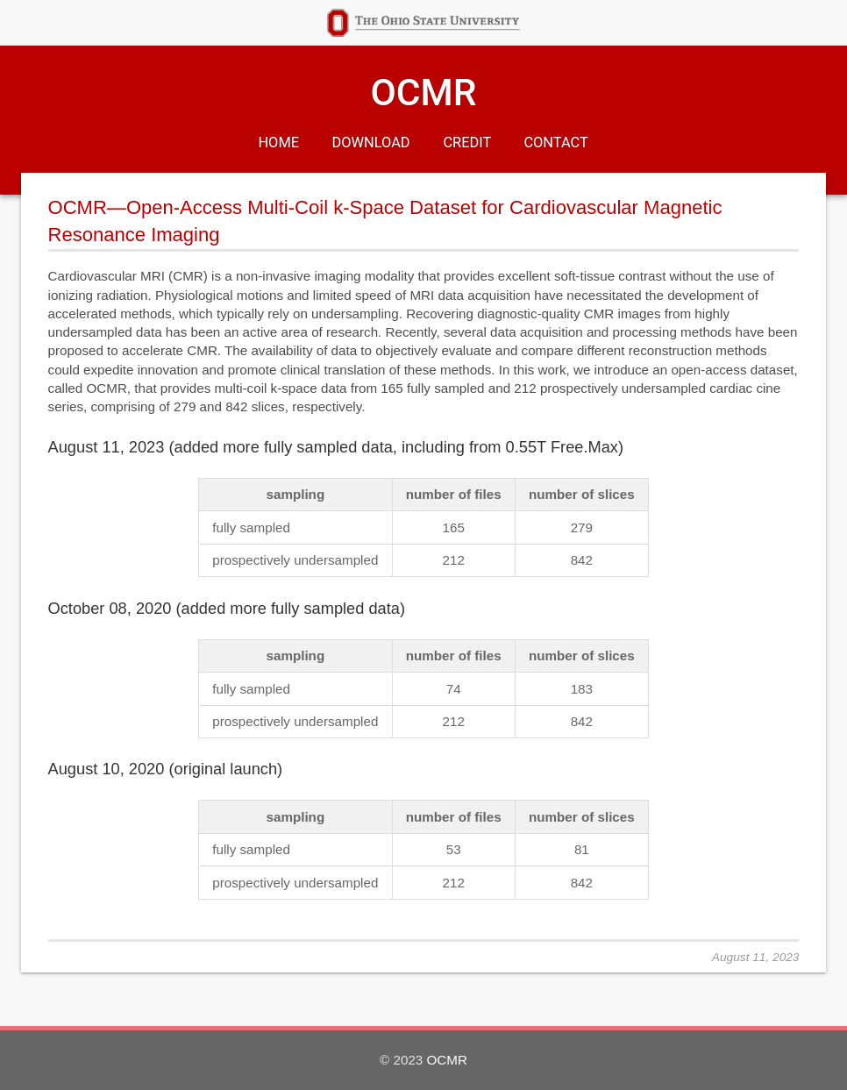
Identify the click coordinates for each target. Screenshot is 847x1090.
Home (279, 142)
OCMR (423, 92)
